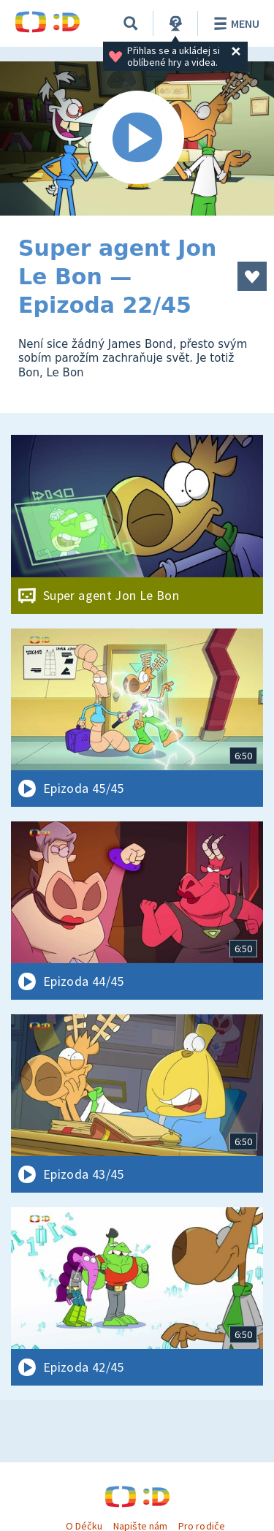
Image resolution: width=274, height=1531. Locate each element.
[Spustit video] (137, 138)
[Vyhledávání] (131, 23)
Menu (234, 23)
